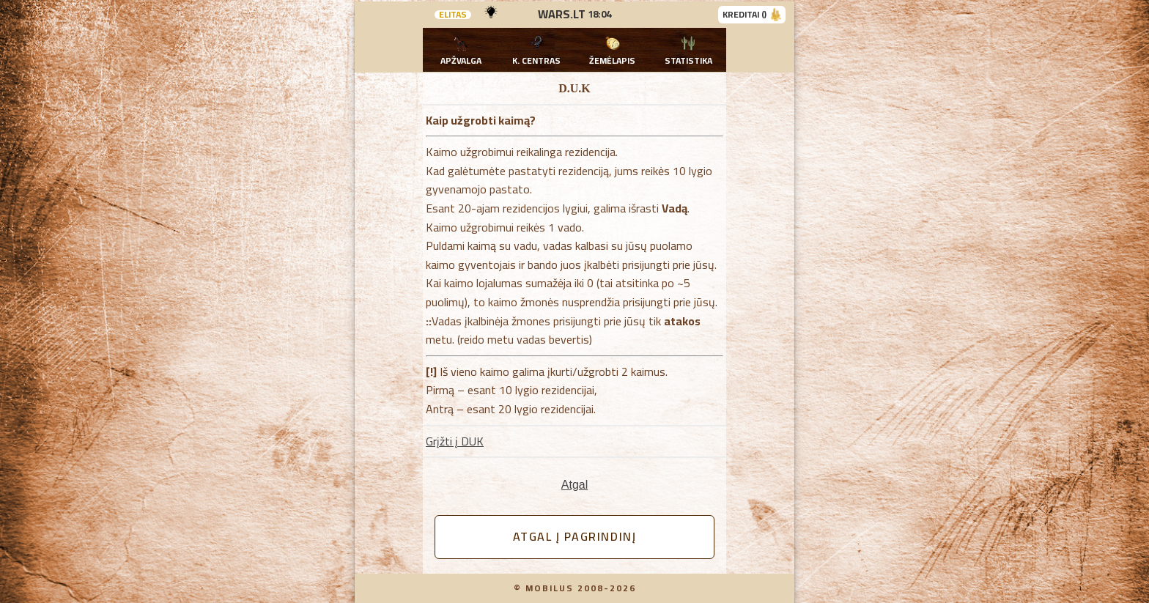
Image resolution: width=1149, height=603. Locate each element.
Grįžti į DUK (455, 441)
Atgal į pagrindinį (575, 536)
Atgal (574, 484)
